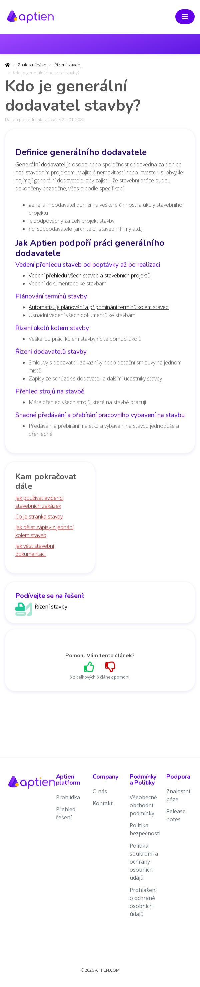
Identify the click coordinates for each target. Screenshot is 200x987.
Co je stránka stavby (39, 516)
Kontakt (103, 803)
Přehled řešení (65, 813)
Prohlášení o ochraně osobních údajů (143, 902)
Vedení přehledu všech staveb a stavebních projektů (89, 275)
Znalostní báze (32, 65)
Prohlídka (68, 797)
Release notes (176, 815)
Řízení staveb (67, 65)
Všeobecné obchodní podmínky (143, 805)
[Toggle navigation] (185, 16)
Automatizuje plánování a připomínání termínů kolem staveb (99, 307)
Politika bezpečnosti (145, 829)
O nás (100, 791)
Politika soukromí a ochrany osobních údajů (144, 861)
